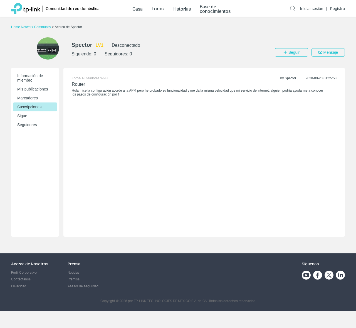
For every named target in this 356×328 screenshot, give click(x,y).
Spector (290, 78)
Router (78, 84)
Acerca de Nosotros (29, 263)
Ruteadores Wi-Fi (95, 78)
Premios (74, 279)
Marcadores (27, 98)
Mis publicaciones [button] (32, 89)
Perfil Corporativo (24, 272)
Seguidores (27, 125)
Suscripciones (29, 107)
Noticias (73, 272)
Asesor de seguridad (83, 286)
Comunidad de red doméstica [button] (73, 8)
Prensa (74, 263)
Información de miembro (30, 78)
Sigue (22, 116)
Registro (337, 9)
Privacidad (18, 286)
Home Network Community (31, 27)
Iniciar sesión (311, 9)
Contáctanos (21, 279)
